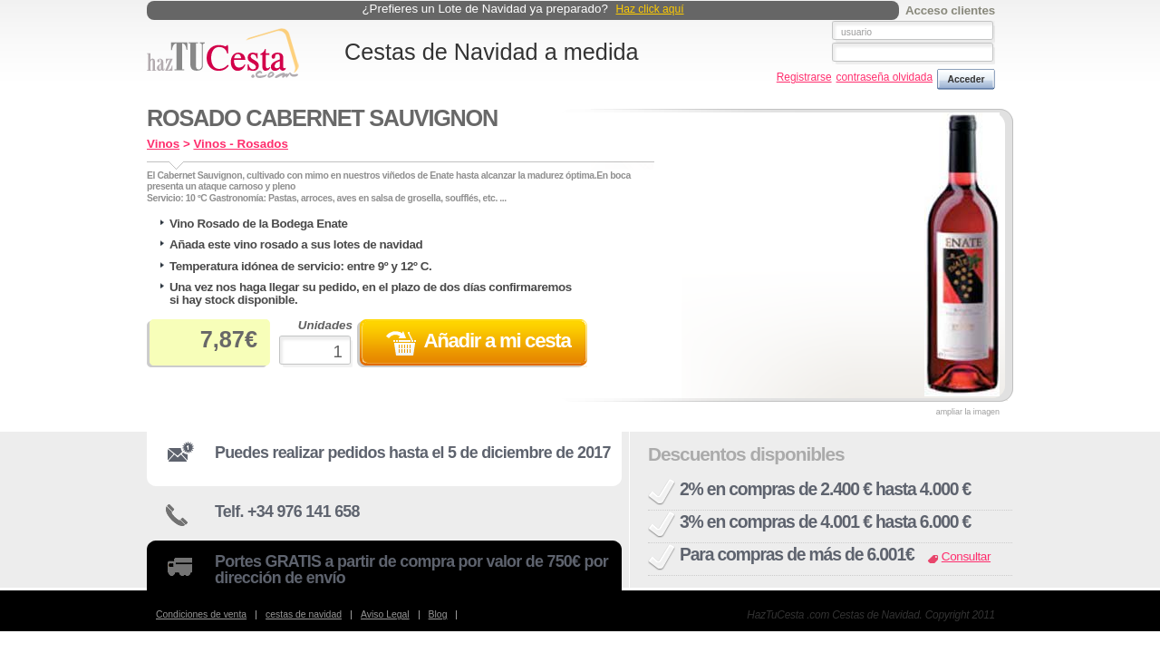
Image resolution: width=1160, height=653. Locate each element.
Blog (438, 614)
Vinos (163, 144)
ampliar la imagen (968, 412)
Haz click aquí (650, 9)
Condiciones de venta (201, 614)
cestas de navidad (304, 614)
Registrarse (804, 78)
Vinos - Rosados (240, 144)
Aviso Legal (385, 614)
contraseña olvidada (884, 78)
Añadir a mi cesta (496, 340)
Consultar (966, 556)
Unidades (316, 343)
